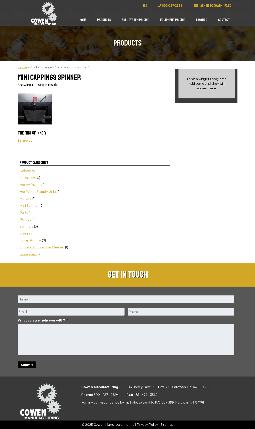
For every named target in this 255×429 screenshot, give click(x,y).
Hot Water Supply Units (38, 192)
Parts (24, 212)
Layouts (201, 20)
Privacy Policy (147, 424)
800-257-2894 (170, 5)
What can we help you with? (43, 320)
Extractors (27, 178)
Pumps (25, 219)
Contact (224, 20)
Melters (25, 199)
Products (104, 20)
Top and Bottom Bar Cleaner (42, 247)
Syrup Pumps (30, 240)
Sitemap (167, 424)
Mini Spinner (29, 205)
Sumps (25, 233)
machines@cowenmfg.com (213, 5)
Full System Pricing (135, 20)
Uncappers (28, 254)
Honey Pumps (31, 185)
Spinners (26, 226)
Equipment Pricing (172, 20)
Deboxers (27, 171)
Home (82, 20)
